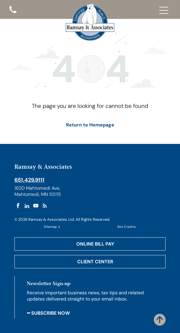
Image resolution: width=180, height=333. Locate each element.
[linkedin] (27, 206)
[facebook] (18, 206)
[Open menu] (163, 10)
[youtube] (35, 206)
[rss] (44, 206)
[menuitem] (50, 226)
